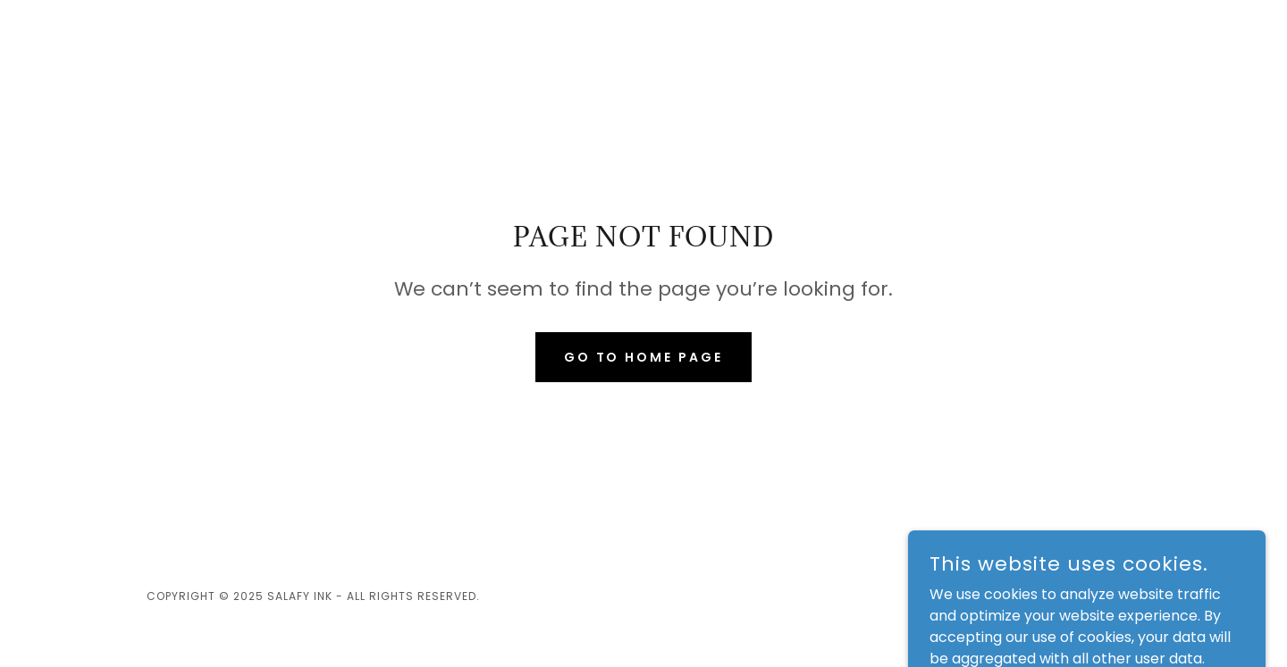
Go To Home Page (644, 357)
